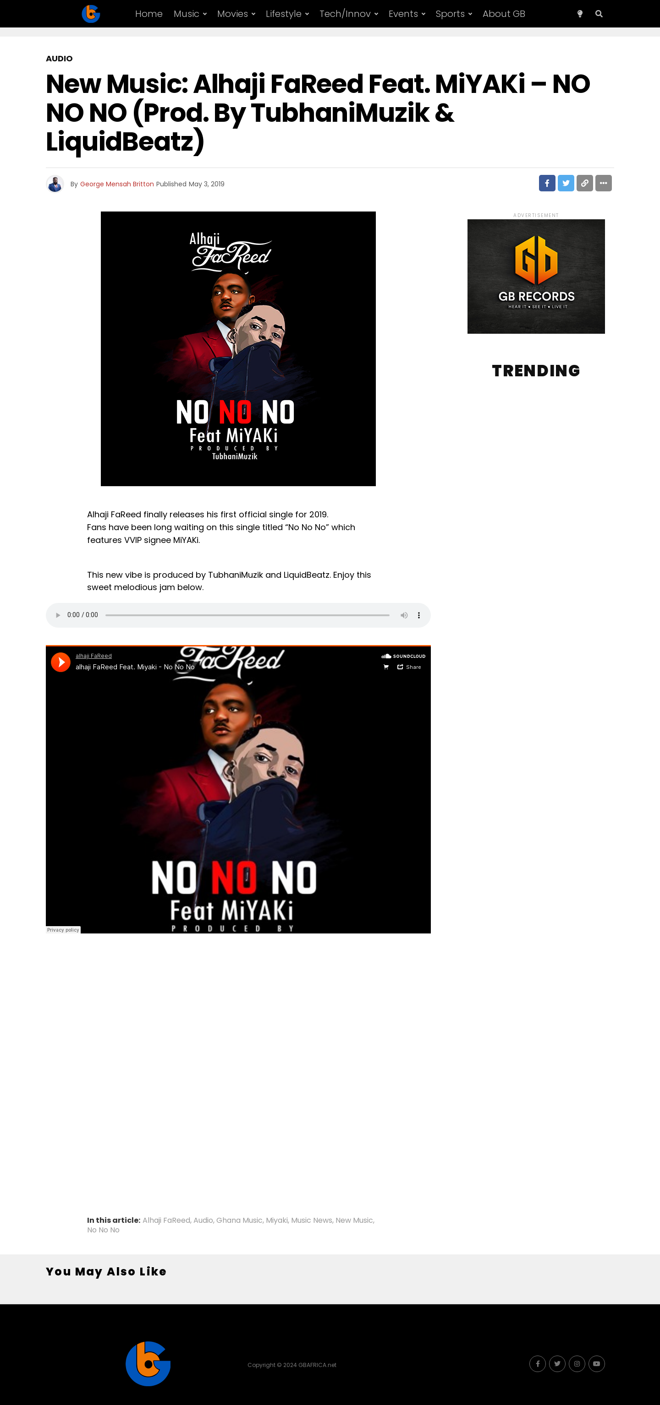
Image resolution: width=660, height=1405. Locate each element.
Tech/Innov (345, 13)
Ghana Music (239, 1220)
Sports (450, 13)
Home (149, 13)
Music (186, 13)
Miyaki (277, 1220)
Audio (203, 1220)
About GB (504, 13)
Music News (311, 1220)
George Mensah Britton (117, 184)
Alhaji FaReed (166, 1220)
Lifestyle (284, 13)
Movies (232, 13)
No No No (103, 1230)
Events (403, 13)
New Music (354, 1220)
